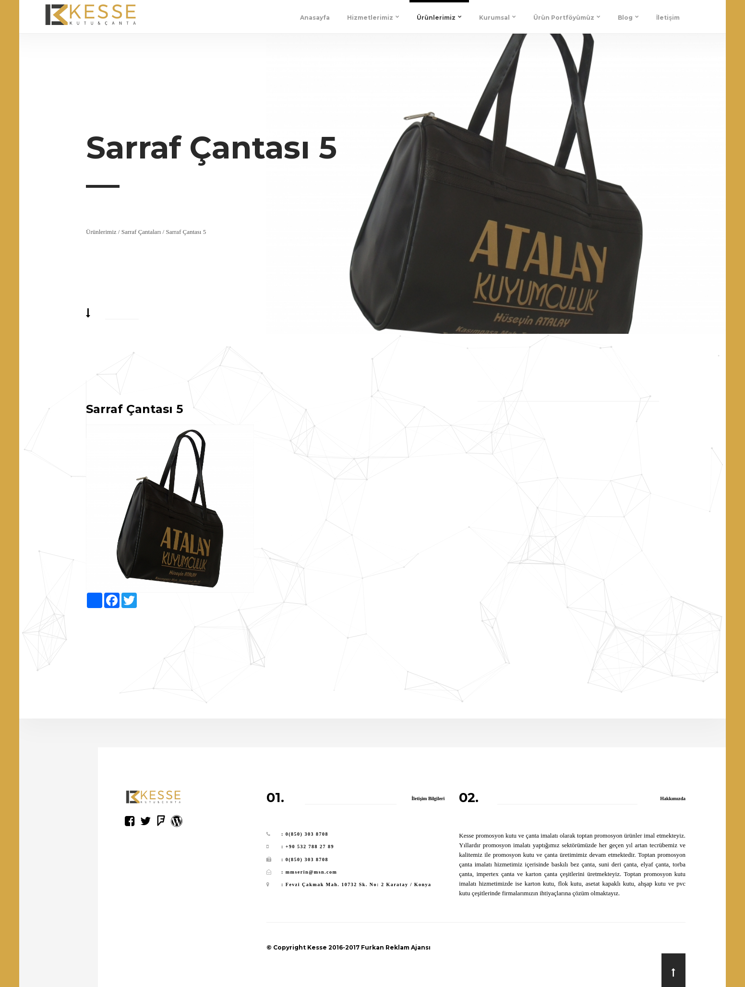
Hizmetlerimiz (373, 17)
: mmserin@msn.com (309, 872)
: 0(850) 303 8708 (304, 834)
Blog (628, 17)
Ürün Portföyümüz (567, 17)
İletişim (668, 17)
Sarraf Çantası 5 (186, 231)
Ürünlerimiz (439, 17)
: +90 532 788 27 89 (307, 846)
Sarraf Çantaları (141, 231)
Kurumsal (497, 17)
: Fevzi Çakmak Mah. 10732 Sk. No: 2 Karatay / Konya (356, 884)
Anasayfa (315, 17)
